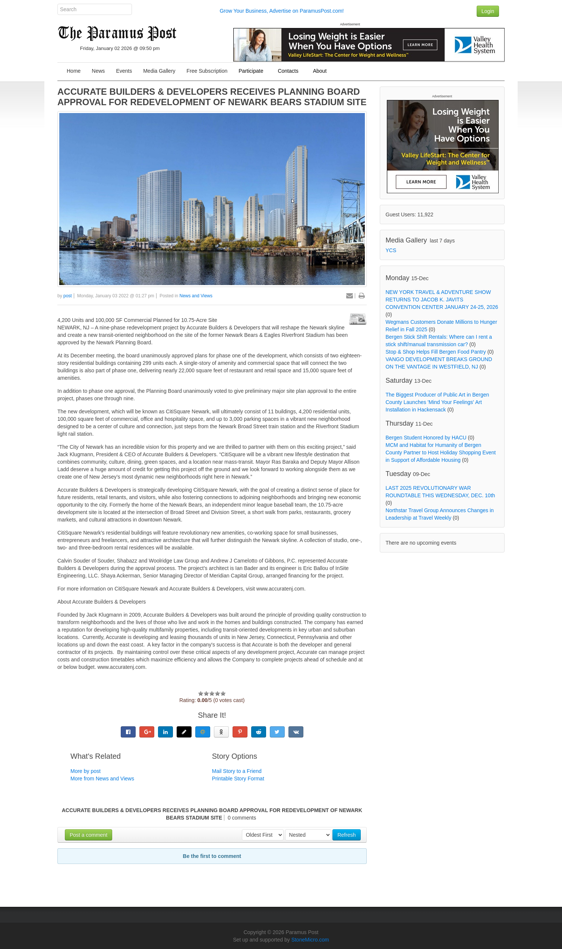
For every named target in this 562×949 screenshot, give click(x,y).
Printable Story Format (238, 779)
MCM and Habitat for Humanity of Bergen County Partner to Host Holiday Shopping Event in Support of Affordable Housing (441, 452)
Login (488, 11)
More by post (85, 771)
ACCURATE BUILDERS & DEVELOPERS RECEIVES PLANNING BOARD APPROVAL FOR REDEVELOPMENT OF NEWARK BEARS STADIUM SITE (211, 97)
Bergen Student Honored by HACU (426, 438)
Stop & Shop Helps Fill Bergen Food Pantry (436, 352)
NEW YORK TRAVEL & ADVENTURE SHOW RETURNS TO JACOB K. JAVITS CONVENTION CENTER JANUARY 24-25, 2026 (442, 299)
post (67, 295)
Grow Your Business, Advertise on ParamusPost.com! (282, 11)
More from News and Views (102, 779)
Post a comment (88, 835)
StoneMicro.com (310, 940)
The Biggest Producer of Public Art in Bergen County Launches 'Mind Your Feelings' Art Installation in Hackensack (437, 402)
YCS (391, 250)
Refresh (346, 835)
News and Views (196, 295)
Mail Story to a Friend (237, 771)
